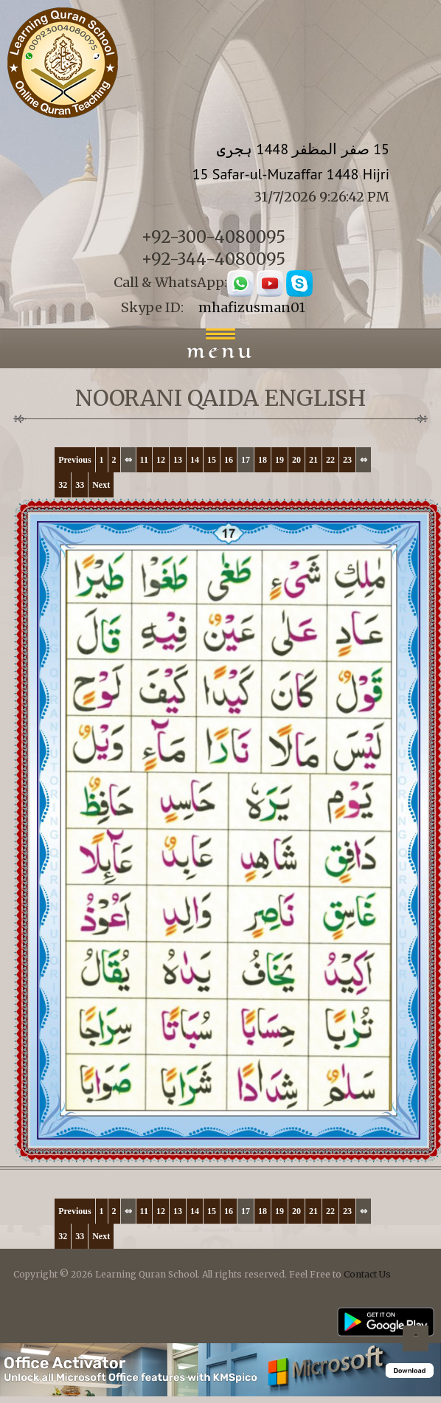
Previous (74, 460)
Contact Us (367, 1274)
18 (262, 460)
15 (211, 460)
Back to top (415, 1341)
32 (62, 485)
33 (79, 485)
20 (296, 460)
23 (347, 460)
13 (177, 460)
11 (144, 460)
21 (313, 460)
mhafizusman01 (251, 307)
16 (228, 460)
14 (194, 460)
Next (101, 485)
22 (330, 460)
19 (279, 460)
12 (160, 460)
